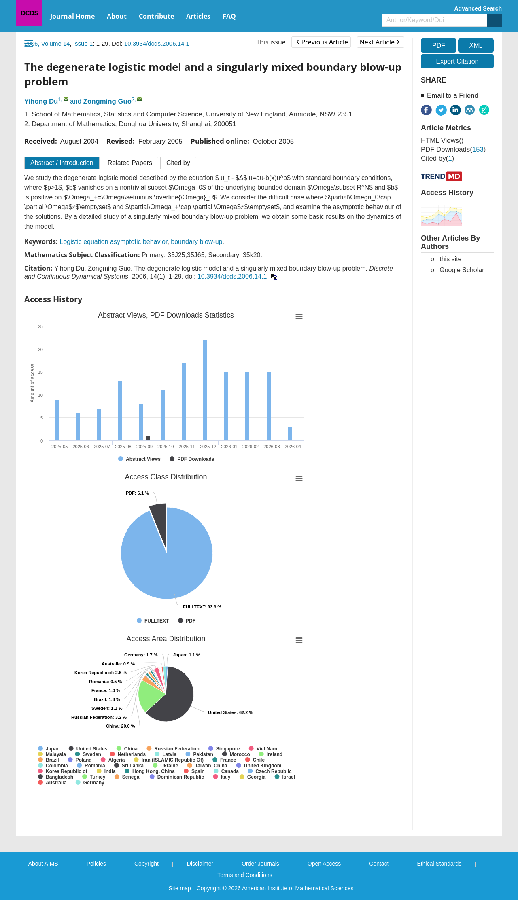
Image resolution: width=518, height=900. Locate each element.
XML (475, 45)
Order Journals (260, 863)
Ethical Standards (439, 863)
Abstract (61, 162)
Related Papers (130, 162)
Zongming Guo (107, 101)
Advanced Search (478, 8)
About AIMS (43, 863)
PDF (438, 45)
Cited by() (437, 158)
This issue (271, 42)
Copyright (146, 863)
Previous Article (322, 42)
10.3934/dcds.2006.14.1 (156, 43)
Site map (180, 888)
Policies (96, 863)
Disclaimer (200, 863)
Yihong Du (41, 101)
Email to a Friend (452, 96)
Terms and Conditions (244, 875)
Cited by (178, 162)
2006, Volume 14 (47, 43)
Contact (378, 863)
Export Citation (457, 61)
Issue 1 (83, 43)
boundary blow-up (196, 241)
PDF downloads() (453, 149)
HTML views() (442, 140)
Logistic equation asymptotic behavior (113, 241)
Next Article (379, 42)
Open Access (324, 863)
